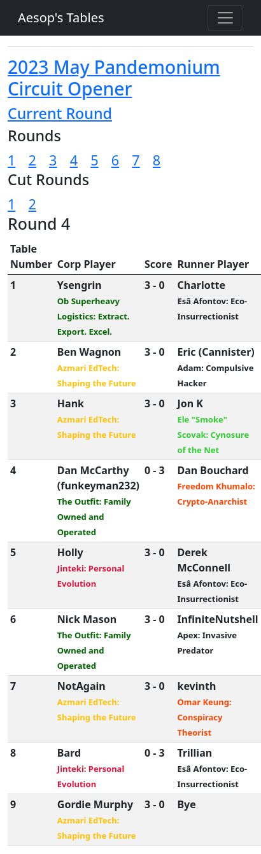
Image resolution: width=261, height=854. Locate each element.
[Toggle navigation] (225, 18)
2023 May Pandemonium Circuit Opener (114, 78)
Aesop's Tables (61, 17)
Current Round (60, 113)
